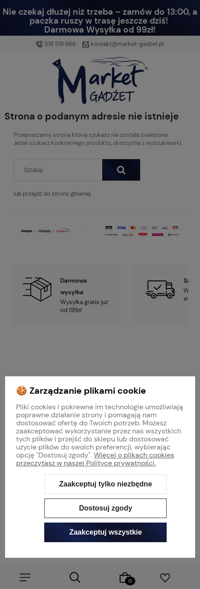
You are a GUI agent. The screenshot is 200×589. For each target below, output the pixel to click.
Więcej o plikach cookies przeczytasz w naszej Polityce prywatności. (95, 459)
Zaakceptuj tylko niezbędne (105, 484)
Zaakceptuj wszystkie (105, 532)
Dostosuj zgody (105, 508)
